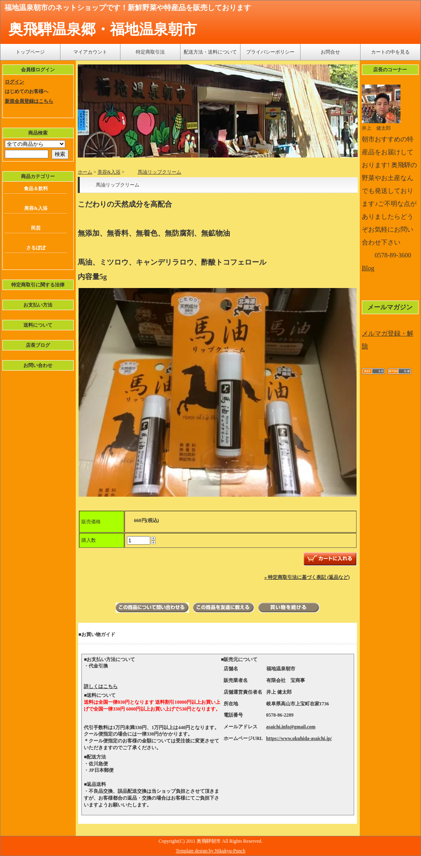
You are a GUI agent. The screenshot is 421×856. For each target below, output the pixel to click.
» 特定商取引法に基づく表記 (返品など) (307, 577)
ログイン (14, 82)
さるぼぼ (36, 248)
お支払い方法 (37, 305)
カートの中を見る (390, 52)
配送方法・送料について (210, 52)
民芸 (36, 228)
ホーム (85, 172)
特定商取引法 (150, 52)
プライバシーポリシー (270, 52)
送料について (37, 325)
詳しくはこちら (101, 686)
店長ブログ (38, 345)
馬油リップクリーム (153, 172)
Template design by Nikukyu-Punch (210, 851)
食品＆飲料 (36, 188)
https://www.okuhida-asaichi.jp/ (299, 738)
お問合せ (330, 52)
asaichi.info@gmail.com (291, 727)
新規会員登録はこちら (29, 101)
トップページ (30, 52)
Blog (368, 268)
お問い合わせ (37, 365)
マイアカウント (90, 52)
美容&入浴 (36, 208)
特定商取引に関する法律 (37, 285)
